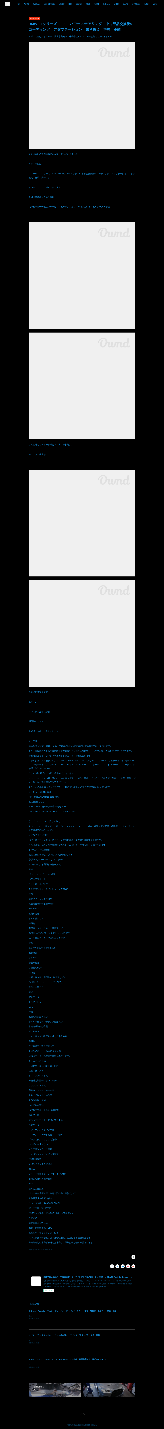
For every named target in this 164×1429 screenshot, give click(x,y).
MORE (154, 4)
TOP (39, 4)
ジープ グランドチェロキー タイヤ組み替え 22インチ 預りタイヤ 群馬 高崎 (64, 1335)
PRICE (91, 4)
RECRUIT (117, 4)
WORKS (47, 4)
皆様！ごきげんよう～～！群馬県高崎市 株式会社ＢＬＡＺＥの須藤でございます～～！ (61, 1316)
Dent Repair (57, 4)
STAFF (109, 4)
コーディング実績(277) (45, 1249)
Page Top (82, 1414)
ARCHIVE (137, 4)
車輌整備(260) (33, 1249)
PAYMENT (82, 4)
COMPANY (100, 4)
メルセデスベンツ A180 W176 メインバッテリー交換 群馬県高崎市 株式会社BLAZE (67, 1359)
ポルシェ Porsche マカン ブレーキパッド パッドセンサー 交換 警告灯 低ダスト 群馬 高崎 (72, 1311)
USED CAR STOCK (70, 4)
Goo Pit (146, 4)
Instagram (127, 4)
